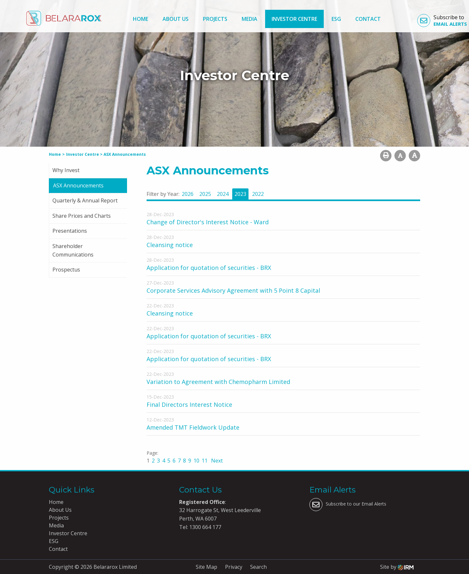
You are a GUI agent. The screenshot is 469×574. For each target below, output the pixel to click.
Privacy (233, 566)
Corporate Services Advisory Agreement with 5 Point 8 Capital (233, 290)
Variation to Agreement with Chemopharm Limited (218, 382)
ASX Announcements (78, 185)
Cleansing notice (170, 245)
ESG (336, 18)
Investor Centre (294, 18)
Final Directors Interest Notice (189, 404)
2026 (187, 194)
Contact (368, 18)
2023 (240, 194)
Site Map (206, 566)
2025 (205, 194)
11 (204, 460)
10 (196, 460)
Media (249, 18)
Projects (215, 18)
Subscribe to (442, 20)
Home (140, 18)
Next (216, 460)
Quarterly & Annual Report (85, 200)
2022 (258, 194)
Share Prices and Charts (81, 215)
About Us (176, 18)
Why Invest (65, 170)
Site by (397, 566)
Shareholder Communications (72, 250)
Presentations (69, 230)
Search (258, 566)
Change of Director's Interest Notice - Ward (208, 222)
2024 (223, 194)
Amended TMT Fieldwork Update (193, 427)
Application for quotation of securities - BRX (209, 268)
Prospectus (66, 269)
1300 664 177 (204, 527)
